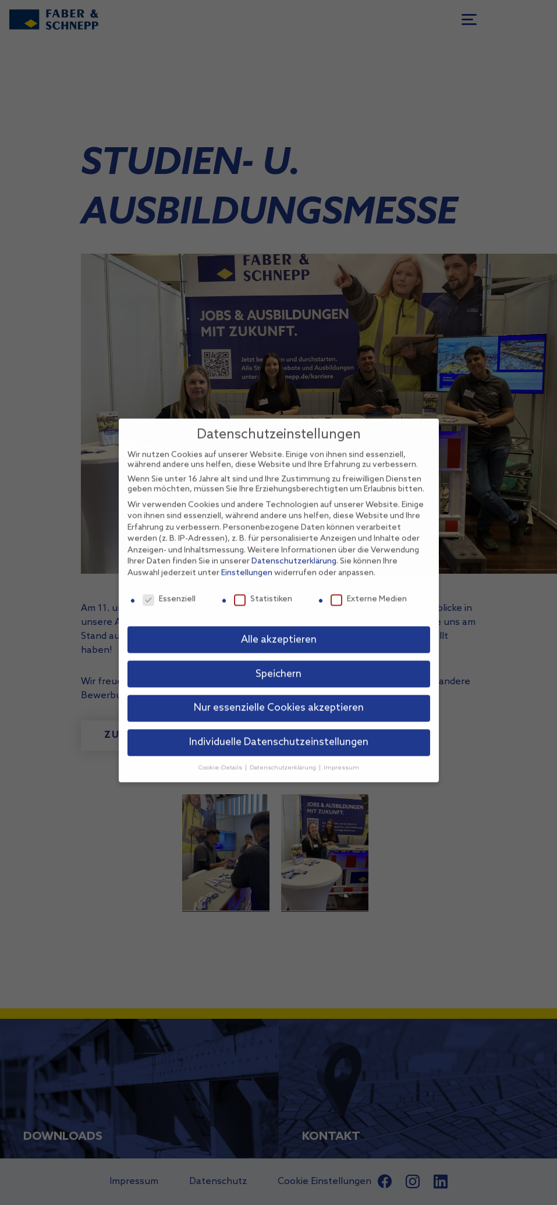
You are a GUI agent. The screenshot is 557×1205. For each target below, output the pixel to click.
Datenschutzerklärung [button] (284, 753)
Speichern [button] (278, 659)
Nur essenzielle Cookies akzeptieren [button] (279, 694)
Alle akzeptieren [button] (279, 625)
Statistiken (263, 584)
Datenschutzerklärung (293, 547)
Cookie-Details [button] (221, 753)
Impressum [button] (341, 753)
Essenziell (169, 584)
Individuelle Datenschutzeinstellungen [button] (278, 728)
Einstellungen (246, 559)
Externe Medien (369, 584)
